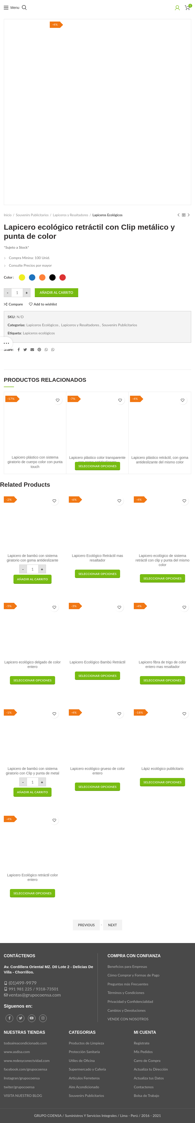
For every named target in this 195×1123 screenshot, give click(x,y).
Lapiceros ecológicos (39, 333)
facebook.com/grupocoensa (25, 1069)
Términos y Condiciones (125, 992)
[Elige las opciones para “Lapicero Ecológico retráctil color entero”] (32, 893)
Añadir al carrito (56, 293)
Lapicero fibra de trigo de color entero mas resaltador (162, 664)
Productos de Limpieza (86, 1043)
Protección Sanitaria (84, 1051)
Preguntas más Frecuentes (127, 984)
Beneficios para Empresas (127, 966)
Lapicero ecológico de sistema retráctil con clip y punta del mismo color (162, 560)
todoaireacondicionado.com (25, 1043)
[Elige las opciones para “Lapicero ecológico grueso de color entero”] (97, 787)
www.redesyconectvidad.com (27, 1060)
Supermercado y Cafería (87, 1069)
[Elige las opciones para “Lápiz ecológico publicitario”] (162, 782)
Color (8, 277)
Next (112, 925)
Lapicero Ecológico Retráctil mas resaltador (97, 558)
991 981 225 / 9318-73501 (34, 988)
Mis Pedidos (143, 1051)
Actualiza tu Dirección (151, 1069)
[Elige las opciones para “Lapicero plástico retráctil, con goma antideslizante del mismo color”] (97, 466)
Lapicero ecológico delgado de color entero (32, 664)
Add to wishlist (45, 304)
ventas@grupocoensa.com (35, 995)
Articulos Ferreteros (84, 1078)
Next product (188, 215)
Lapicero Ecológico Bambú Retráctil (97, 662)
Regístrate (142, 1043)
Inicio (8, 215)
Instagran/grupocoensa (22, 1078)
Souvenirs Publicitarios (32, 215)
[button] (32, 579)
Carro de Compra (147, 1060)
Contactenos (144, 1087)
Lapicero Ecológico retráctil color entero (32, 877)
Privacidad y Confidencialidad (130, 1001)
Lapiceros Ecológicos (107, 215)
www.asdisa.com (17, 1051)
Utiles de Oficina (82, 1060)
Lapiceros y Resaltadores (70, 215)
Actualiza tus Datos (149, 1078)
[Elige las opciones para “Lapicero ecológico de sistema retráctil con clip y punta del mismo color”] (162, 578)
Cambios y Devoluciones (126, 1010)
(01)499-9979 (23, 983)
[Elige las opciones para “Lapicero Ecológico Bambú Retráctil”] (97, 676)
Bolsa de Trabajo (146, 1095)
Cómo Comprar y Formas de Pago (133, 975)
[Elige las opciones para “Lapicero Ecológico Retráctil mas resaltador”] (97, 574)
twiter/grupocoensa (19, 1087)
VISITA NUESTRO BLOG (23, 1095)
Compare (16, 304)
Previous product (178, 215)
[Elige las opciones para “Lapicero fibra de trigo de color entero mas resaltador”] (162, 680)
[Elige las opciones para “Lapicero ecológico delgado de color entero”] (32, 680)
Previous (86, 925)
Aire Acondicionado (84, 1087)
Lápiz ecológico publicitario (162, 769)
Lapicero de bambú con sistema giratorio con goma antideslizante (32, 558)
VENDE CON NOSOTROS (127, 1019)
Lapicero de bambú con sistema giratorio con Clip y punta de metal (32, 771)
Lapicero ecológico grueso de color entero (97, 771)
